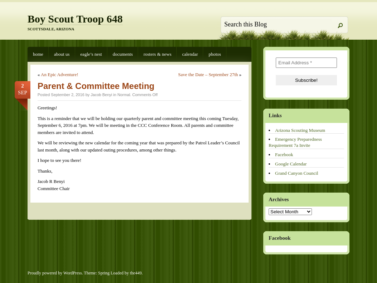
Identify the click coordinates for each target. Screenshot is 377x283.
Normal (123, 95)
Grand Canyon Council (296, 173)
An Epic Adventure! (59, 74)
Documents (123, 54)
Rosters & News (157, 54)
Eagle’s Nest (91, 54)
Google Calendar (291, 164)
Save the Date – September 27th (208, 74)
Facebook (284, 154)
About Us (62, 54)
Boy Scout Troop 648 (75, 19)
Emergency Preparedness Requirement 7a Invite (295, 142)
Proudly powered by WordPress (55, 272)
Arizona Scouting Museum (300, 130)
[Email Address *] (306, 63)
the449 (136, 272)
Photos (215, 54)
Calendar (190, 54)
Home (38, 54)
